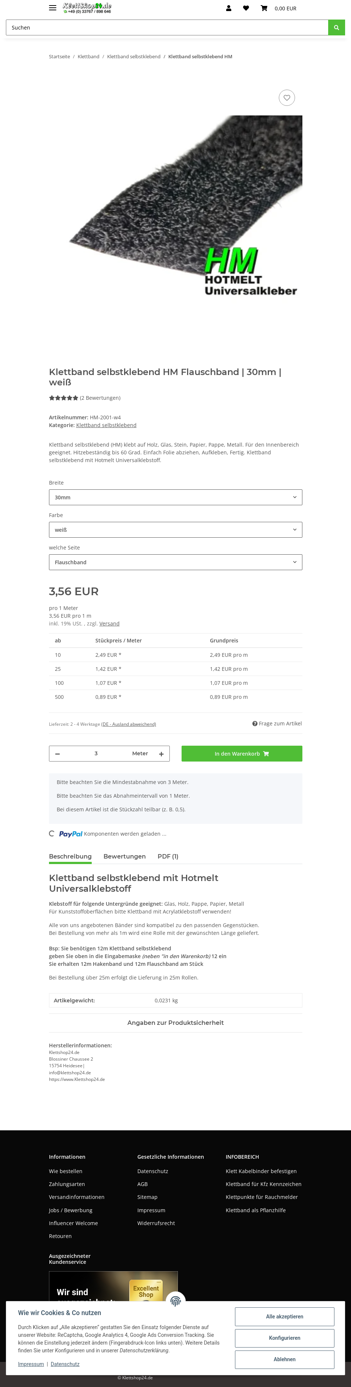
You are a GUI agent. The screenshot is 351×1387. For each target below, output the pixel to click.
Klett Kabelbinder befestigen (261, 1171)
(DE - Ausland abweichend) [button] (128, 724)
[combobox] (175, 497)
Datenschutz (152, 1171)
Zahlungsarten (67, 1183)
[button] (228, 8)
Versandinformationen (77, 1196)
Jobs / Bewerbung (70, 1210)
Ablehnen (284, 1359)
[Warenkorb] (278, 8)
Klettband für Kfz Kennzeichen (264, 1183)
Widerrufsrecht (156, 1223)
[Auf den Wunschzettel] (287, 98)
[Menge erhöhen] (161, 753)
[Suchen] (167, 27)
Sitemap (147, 1196)
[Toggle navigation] (52, 4)
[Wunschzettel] (246, 8)
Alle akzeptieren (284, 1317)
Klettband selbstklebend (106, 425)
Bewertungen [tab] (124, 856)
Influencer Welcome (73, 1223)
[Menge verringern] (57, 753)
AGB (142, 1183)
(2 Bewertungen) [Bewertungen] (84, 397)
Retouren (60, 1235)
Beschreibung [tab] (70, 856)
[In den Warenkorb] (55, 80)
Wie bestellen (66, 1171)
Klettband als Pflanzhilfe (256, 1210)
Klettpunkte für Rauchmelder (262, 1196)
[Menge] (96, 753)
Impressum (151, 1210)
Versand (109, 623)
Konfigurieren (284, 1338)
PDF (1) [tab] (168, 856)
